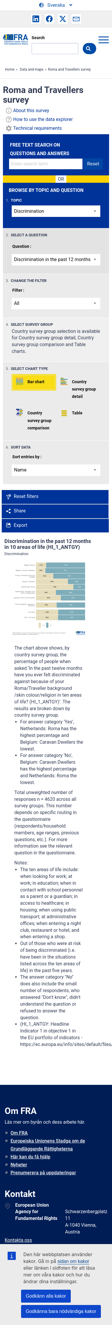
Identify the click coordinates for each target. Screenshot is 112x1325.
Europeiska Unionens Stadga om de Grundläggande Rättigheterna (48, 1145)
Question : (21, 246)
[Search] (55, 48)
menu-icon (103, 40)
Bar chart (35, 381)
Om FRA (19, 1133)
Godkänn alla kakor (46, 1296)
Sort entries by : (27, 456)
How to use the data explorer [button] (43, 119)
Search (38, 37)
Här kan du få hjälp (30, 1157)
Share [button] (20, 511)
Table (77, 413)
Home (9, 69)
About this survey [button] (31, 110)
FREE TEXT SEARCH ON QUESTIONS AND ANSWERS (39, 149)
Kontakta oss (18, 1240)
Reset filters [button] (26, 496)
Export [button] (20, 525)
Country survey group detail (84, 389)
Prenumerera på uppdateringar (43, 1172)
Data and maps (32, 69)
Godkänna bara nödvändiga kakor (61, 1311)
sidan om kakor (73, 1261)
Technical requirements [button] (37, 128)
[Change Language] (56, 5)
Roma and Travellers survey (69, 69)
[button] (36, 19)
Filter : (18, 290)
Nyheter (19, 1165)
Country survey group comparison (39, 420)
